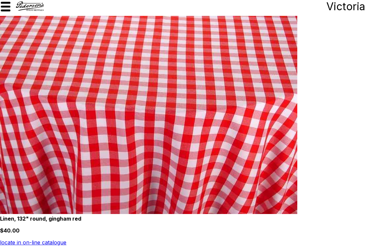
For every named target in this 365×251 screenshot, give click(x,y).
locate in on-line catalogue (33, 242)
